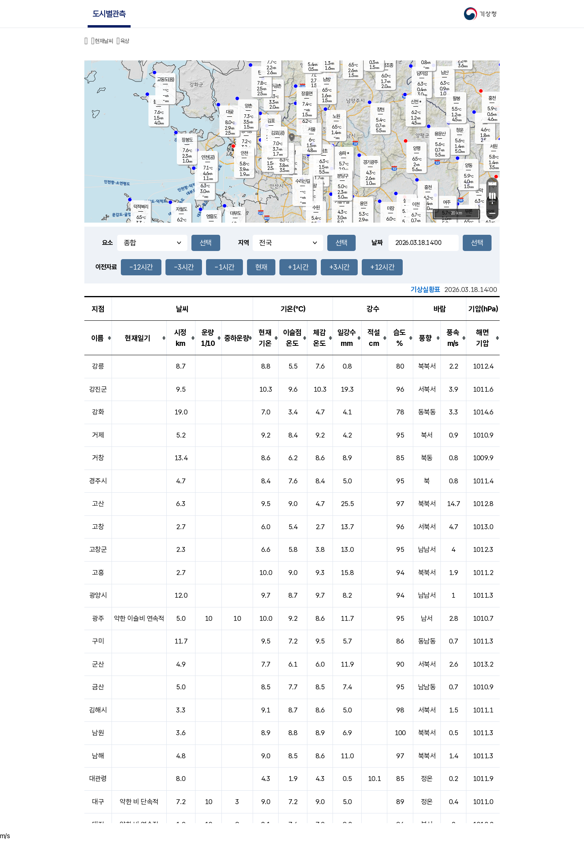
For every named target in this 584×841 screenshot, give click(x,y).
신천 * (416, 102)
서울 (311, 129)
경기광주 (370, 162)
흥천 (428, 187)
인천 (244, 153)
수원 (316, 207)
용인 (363, 203)
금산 (98, 687)
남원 (98, 733)
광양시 (98, 595)
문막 (479, 190)
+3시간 (339, 267)
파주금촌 (273, 86)
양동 (468, 165)
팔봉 (456, 98)
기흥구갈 (342, 201)
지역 (243, 243)
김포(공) (277, 133)
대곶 (229, 112)
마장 (390, 208)
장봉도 (187, 140)
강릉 (98, 366)
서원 (493, 146)
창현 (380, 109)
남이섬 (422, 73)
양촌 (248, 106)
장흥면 (306, 94)
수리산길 (302, 181)
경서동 (246, 131)
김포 (271, 121)
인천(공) (208, 157)
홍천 (492, 98)
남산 (444, 72)
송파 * (344, 153)
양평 (416, 148)
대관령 (98, 778)
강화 (98, 412)
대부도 (235, 213)
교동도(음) (165, 79)
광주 (98, 618)
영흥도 (211, 216)
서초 (323, 151)
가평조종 (385, 65)
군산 (98, 664)
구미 (98, 641)
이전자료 (106, 267)
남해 (98, 756)
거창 (98, 458)
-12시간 (141, 267)
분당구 (342, 176)
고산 (98, 504)
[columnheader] (98, 338)
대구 (98, 802)
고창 (98, 527)
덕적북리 (140, 207)
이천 (415, 204)
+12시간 (382, 267)
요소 (107, 243)
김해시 (98, 710)
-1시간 (224, 267)
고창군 (98, 549)
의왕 (312, 186)
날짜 (376, 243)
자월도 (181, 209)
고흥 (98, 573)
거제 (98, 435)
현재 (261, 267)
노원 (336, 116)
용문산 (439, 134)
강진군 (98, 389)
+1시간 (298, 267)
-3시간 (184, 267)
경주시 (98, 481)
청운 (459, 130)
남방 (326, 79)
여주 (446, 202)
